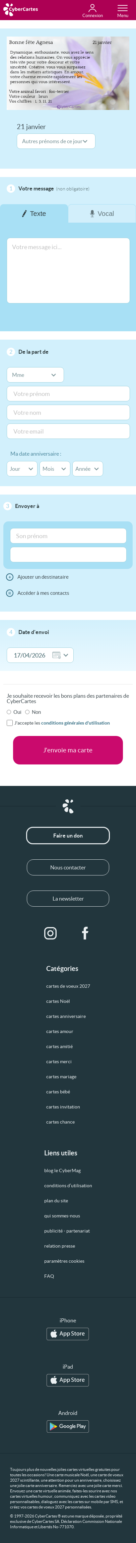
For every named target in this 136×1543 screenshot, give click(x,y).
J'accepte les (62, 723)
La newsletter (68, 899)
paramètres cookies (64, 1261)
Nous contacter (68, 867)
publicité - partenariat (67, 1231)
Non (36, 712)
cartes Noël (58, 1001)
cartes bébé (58, 1091)
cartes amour (59, 1031)
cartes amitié (59, 1046)
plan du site (56, 1200)
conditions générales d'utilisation (75, 723)
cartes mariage (61, 1076)
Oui (17, 712)
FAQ (49, 1276)
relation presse (59, 1246)
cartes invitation (63, 1106)
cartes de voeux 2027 (68, 986)
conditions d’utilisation (68, 1185)
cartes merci (59, 1061)
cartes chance (60, 1122)
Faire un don (68, 836)
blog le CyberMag (62, 1170)
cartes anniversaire (66, 1016)
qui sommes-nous (62, 1215)
